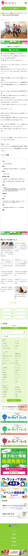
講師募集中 (14, 538)
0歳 (3, 341)
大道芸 (4, 394)
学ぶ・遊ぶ (17, 367)
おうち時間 (5, 389)
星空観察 (4, 367)
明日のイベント (14, 313)
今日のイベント (14, 310)
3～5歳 (4, 343)
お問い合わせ (14, 545)
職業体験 (4, 391)
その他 (16, 360)
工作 (3, 353)
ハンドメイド (17, 377)
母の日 (4, 396)
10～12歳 (4, 345)
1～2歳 (16, 341)
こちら (5, 144)
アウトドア (17, 374)
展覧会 (16, 363)
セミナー (4, 381)
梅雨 (15, 394)
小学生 (16, 345)
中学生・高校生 (6, 348)
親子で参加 (17, 389)
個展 (15, 381)
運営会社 (14, 534)
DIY (3, 379)
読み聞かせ (17, 370)
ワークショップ (6, 360)
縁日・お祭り (17, 356)
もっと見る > (14, 302)
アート (16, 379)
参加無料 (4, 387)
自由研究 (4, 374)
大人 (15, 348)
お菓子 (16, 396)
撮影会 (4, 372)
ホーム (14, 530)
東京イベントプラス (8, 3)
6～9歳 (16, 343)
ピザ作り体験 (17, 391)
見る (3, 370)
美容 (15, 372)
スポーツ (16, 358)
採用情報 (14, 541)
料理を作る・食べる (7, 356)
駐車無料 (16, 387)
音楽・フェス (5, 358)
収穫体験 (4, 377)
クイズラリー (17, 365)
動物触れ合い (17, 353)
